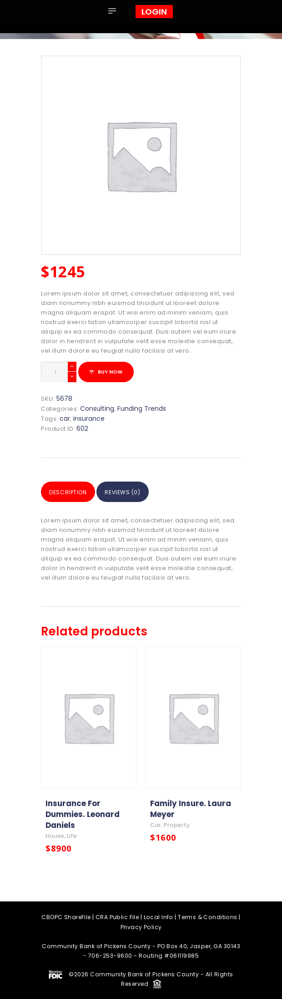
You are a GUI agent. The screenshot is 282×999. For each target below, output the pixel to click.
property (177, 824)
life (72, 835)
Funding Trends (141, 408)
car (65, 418)
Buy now (110, 371)
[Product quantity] (58, 371)
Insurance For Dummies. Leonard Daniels (82, 813)
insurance (89, 418)
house (54, 835)
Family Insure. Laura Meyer (190, 808)
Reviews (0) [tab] (134, 491)
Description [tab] (71, 491)
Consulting (97, 408)
